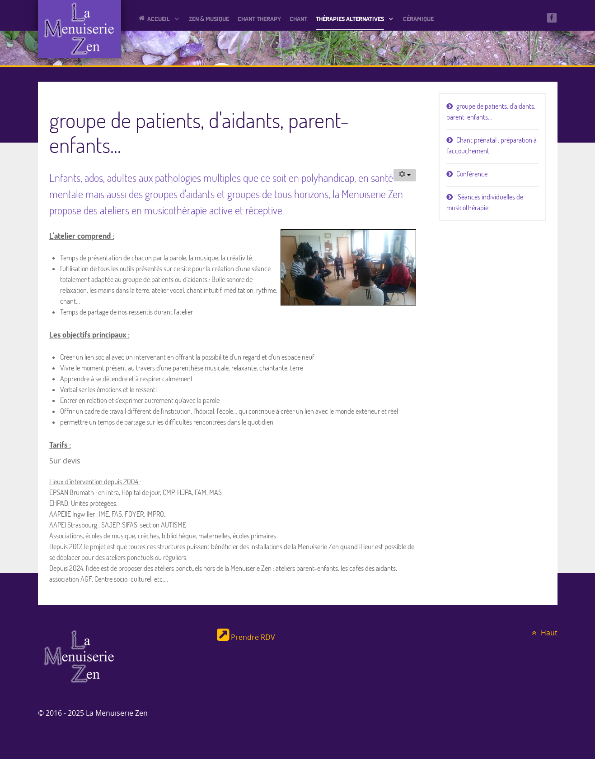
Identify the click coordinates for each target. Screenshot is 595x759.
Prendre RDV (246, 637)
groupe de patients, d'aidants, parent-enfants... (490, 111)
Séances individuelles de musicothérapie (484, 202)
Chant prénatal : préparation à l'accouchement (491, 145)
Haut (543, 633)
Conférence (471, 173)
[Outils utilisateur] (405, 175)
